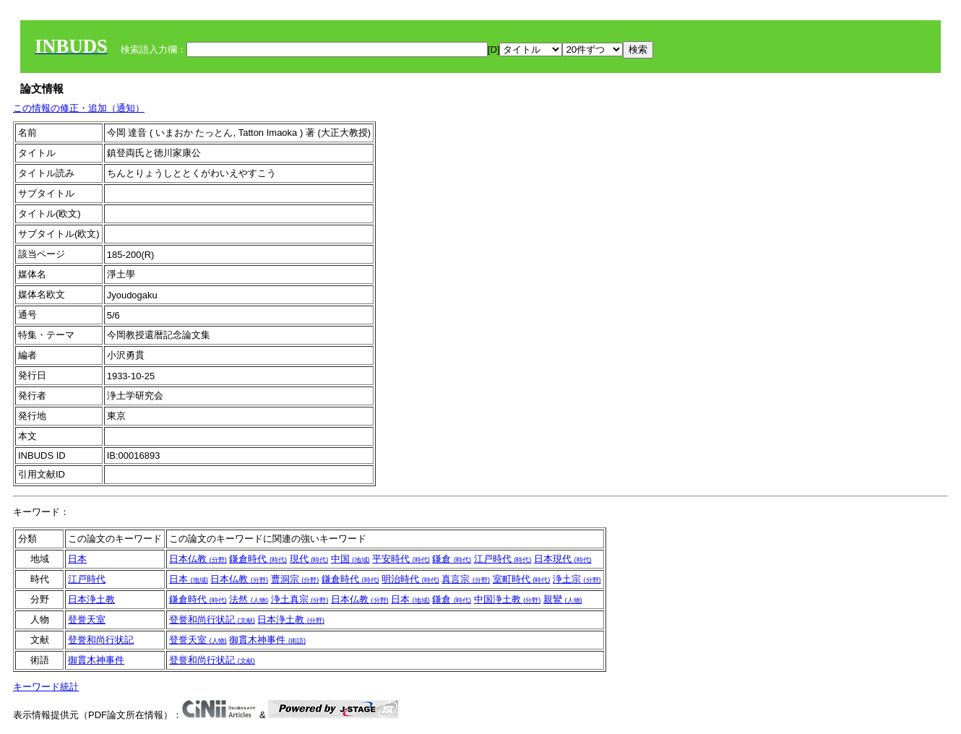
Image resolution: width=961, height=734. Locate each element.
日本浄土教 (91, 599)
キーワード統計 (46, 686)
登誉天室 (86, 619)
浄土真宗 (300, 599)
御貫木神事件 (267, 639)
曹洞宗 (295, 579)
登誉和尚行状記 (212, 619)
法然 (248, 599)
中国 (350, 558)
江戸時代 (503, 558)
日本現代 (563, 558)
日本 (77, 558)
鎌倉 (451, 558)
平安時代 (401, 558)
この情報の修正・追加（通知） (79, 108)
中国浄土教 (507, 599)
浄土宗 (577, 579)
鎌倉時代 (258, 558)
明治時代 (410, 579)
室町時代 (522, 579)
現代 (309, 558)
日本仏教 (198, 558)
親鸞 (562, 599)
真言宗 (465, 579)
